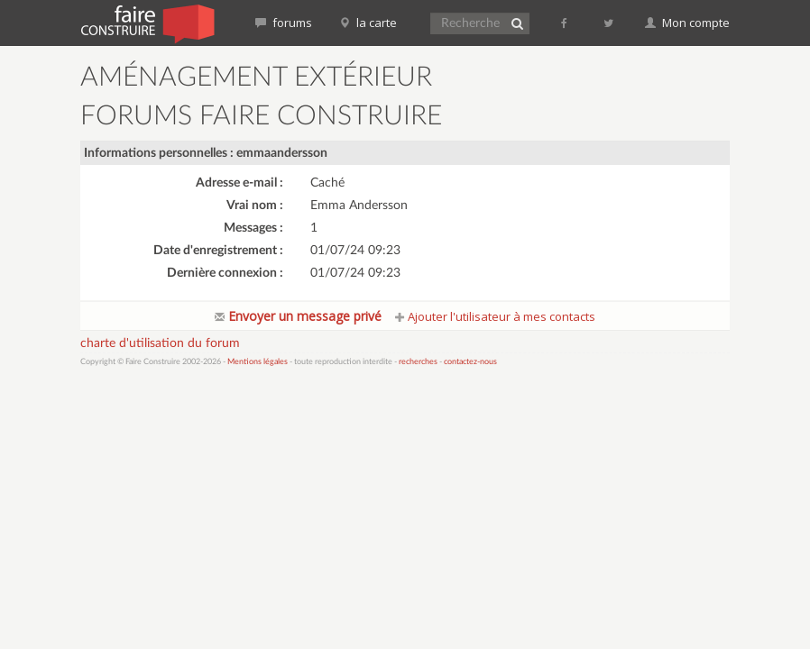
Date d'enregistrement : (218, 250)
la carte (368, 22)
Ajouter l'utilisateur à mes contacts (495, 316)
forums (283, 22)
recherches (418, 362)
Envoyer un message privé (298, 315)
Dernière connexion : (225, 273)
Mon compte (687, 22)
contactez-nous (470, 362)
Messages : (253, 228)
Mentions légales (257, 362)
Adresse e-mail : (239, 183)
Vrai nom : (254, 205)
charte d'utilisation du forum (160, 343)
